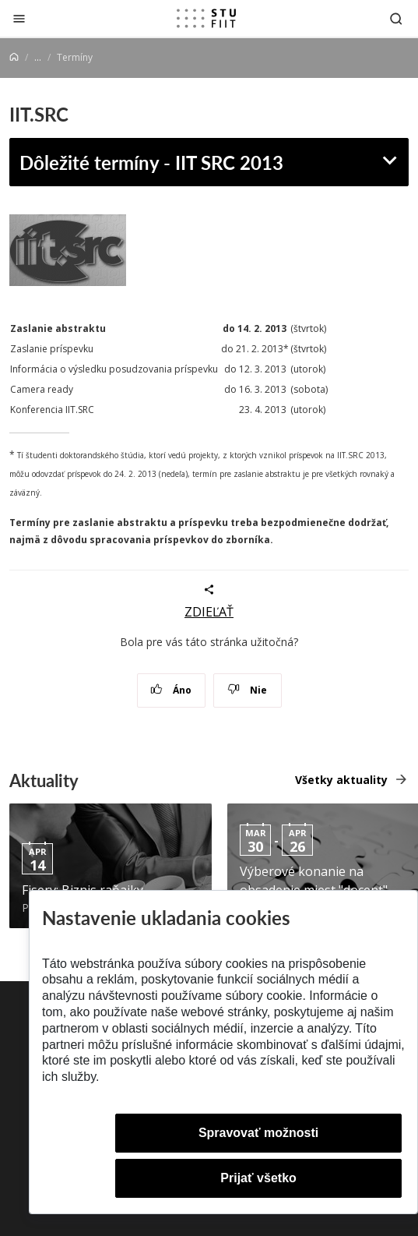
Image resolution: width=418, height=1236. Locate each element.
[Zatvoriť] (19, 18)
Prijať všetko (258, 1178)
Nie (247, 690)
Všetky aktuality (341, 779)
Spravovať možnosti (258, 1132)
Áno (170, 690)
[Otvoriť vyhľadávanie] (396, 18)
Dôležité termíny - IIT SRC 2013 (151, 162)
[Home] (14, 57)
